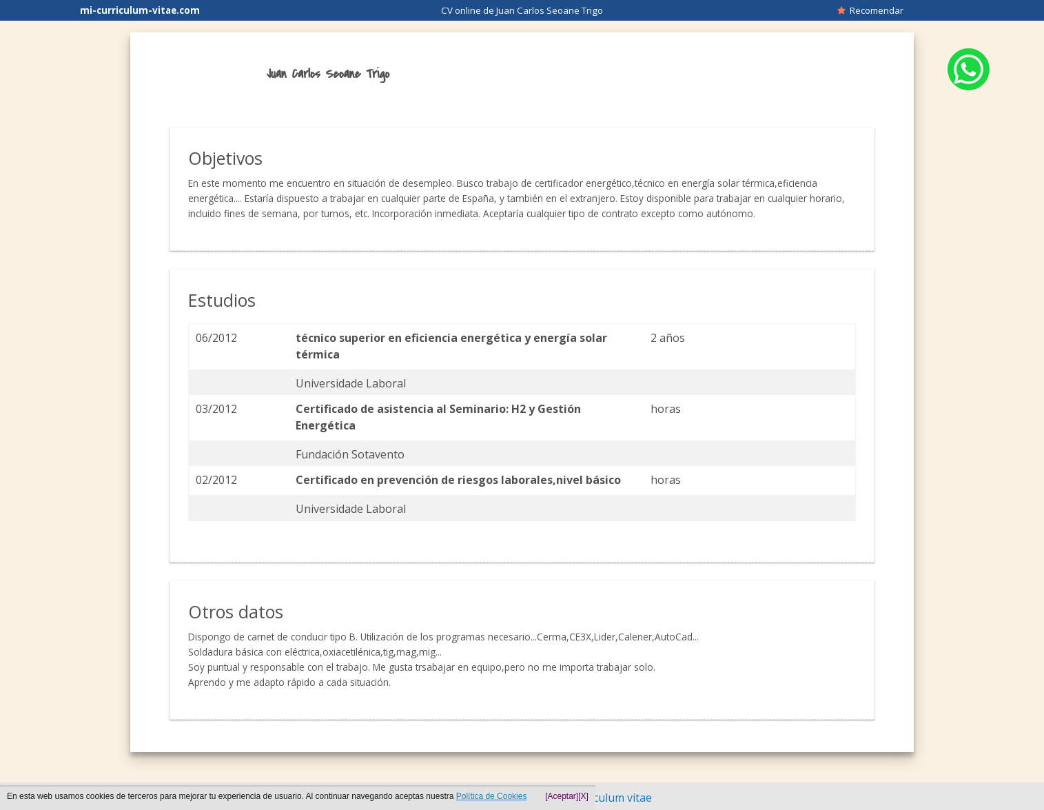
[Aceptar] (561, 796)
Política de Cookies (491, 796)
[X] (583, 796)
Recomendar (870, 10)
